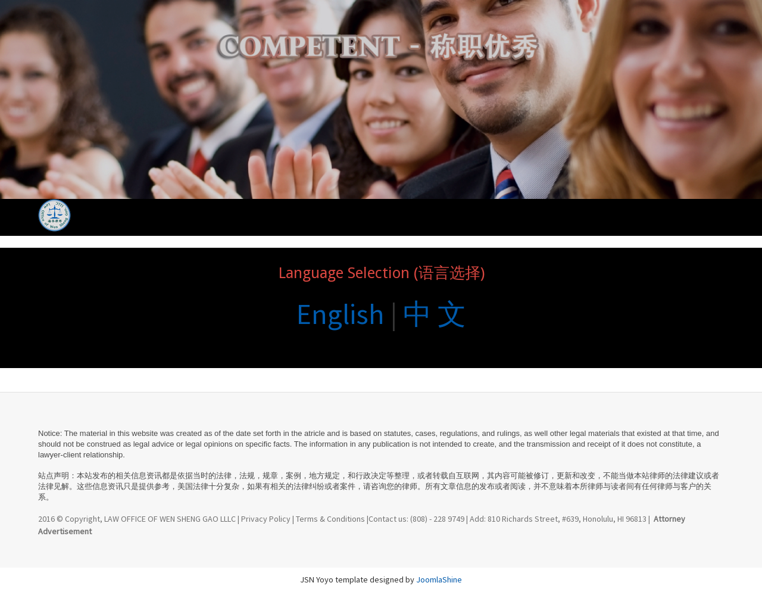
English (340, 314)
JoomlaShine (439, 579)
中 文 (434, 314)
